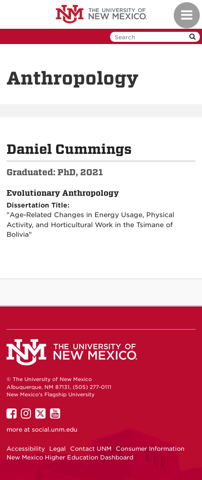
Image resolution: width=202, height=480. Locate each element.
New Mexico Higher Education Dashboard (70, 457)
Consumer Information (150, 448)
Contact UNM (90, 448)
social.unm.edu (54, 429)
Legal (57, 448)
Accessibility (26, 448)
